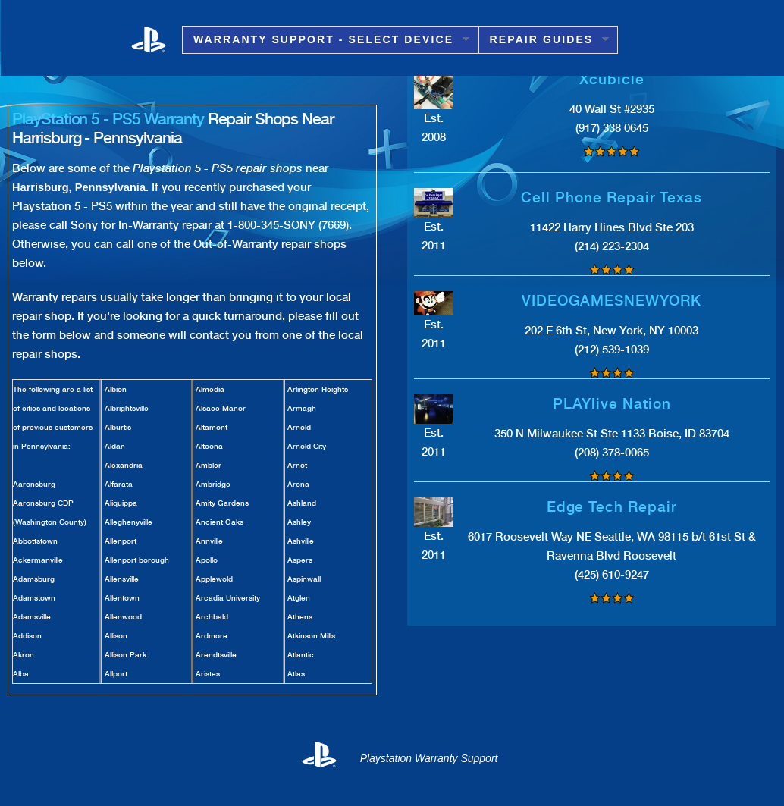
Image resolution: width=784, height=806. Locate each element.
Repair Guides (544, 39)
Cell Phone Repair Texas (611, 197)
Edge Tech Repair (612, 507)
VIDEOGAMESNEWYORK (611, 300)
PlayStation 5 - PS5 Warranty (108, 118)
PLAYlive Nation (612, 403)
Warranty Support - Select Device (325, 39)
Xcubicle (611, 79)
